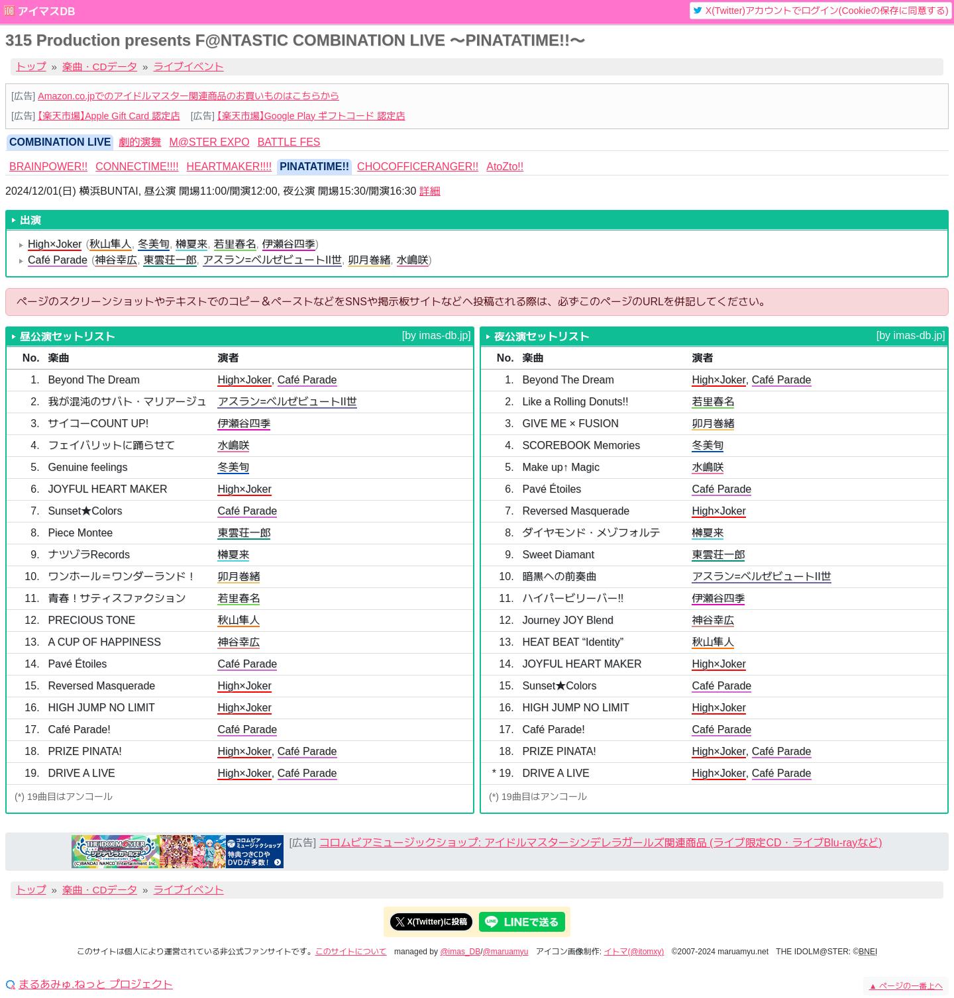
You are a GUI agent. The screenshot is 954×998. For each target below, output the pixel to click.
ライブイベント (189, 66)
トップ (31, 66)
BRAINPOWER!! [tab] (48, 166)
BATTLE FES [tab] (289, 142)
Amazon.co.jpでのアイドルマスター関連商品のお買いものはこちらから (188, 96)
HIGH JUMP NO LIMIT (101, 707)
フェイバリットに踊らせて (111, 445)
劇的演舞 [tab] (140, 142)
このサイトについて (351, 951)
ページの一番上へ (906, 986)
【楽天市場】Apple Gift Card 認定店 (109, 116)
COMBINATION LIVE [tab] (60, 142)
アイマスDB (46, 11)
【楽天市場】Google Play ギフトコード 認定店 (311, 116)
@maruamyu (506, 951)
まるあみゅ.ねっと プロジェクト (96, 984)
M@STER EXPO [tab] (210, 142)
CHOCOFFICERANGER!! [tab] (417, 166)
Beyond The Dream (93, 379)
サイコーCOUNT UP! (98, 423)
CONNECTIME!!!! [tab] (136, 166)
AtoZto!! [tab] (504, 166)
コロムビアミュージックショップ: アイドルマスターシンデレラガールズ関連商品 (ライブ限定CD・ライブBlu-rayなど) (600, 842)
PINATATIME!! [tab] (314, 166)
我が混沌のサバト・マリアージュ (127, 401)
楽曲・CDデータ (99, 66)
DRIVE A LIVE (81, 773)
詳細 (430, 191)
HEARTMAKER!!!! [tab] (229, 166)
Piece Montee (80, 532)
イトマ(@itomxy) (634, 951)
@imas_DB (460, 951)
